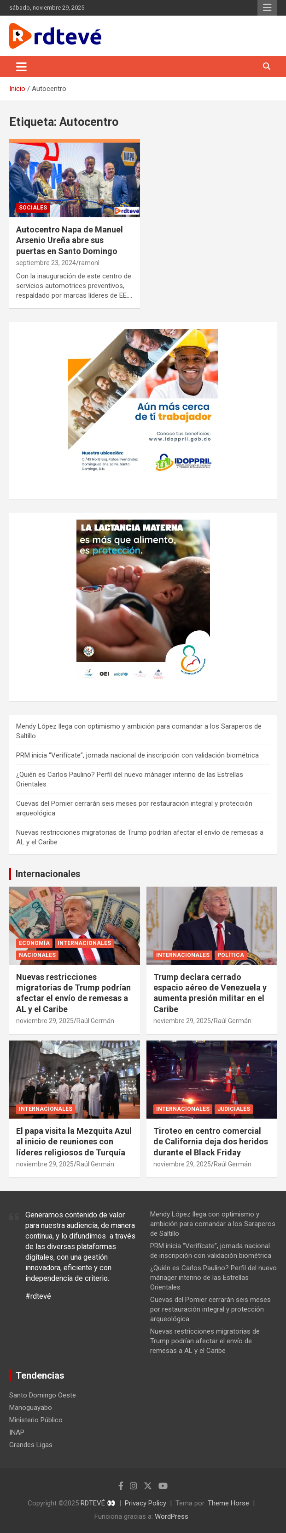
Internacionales (48, 873)
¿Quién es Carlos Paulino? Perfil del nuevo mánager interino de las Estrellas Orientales (213, 1277)
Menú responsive (267, 8)
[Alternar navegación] (21, 66)
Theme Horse (228, 1503)
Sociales (33, 207)
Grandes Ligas (31, 1445)
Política (230, 955)
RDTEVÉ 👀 (98, 1503)
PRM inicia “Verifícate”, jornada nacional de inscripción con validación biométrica (137, 755)
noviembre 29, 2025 (45, 1020)
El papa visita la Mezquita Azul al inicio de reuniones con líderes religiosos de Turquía (74, 1141)
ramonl (89, 262)
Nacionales (37, 955)
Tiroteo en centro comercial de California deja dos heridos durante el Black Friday (210, 1141)
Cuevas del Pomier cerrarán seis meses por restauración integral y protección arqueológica (210, 1309)
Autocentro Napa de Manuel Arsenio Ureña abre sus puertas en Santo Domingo (69, 240)
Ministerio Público (36, 1420)
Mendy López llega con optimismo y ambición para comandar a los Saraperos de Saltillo (212, 1224)
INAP (16, 1432)
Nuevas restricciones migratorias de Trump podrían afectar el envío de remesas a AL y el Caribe (205, 1341)
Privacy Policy (145, 1503)
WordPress (171, 1516)
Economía (34, 943)
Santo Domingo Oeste (42, 1395)
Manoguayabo (30, 1407)
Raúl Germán (95, 1020)
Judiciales (233, 1109)
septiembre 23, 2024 (46, 262)
